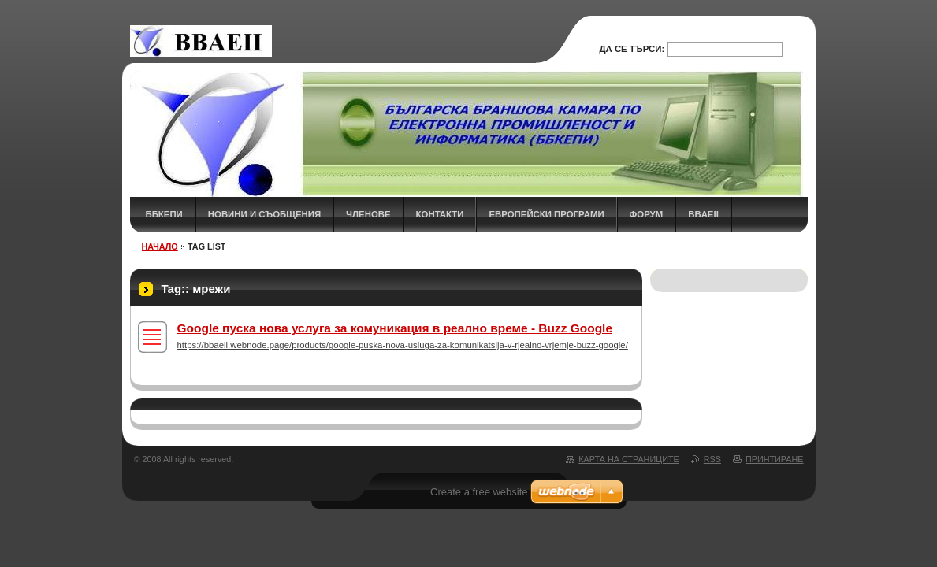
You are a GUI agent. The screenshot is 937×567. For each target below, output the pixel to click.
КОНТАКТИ (440, 214)
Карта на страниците (628, 459)
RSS (712, 459)
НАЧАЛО (160, 246)
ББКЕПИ (164, 214)
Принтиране (775, 459)
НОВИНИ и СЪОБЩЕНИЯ (264, 214)
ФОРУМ (647, 214)
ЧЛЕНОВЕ (368, 214)
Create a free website (479, 492)
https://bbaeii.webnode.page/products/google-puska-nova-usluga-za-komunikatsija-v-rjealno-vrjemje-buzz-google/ (402, 345)
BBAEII (703, 214)
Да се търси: (631, 49)
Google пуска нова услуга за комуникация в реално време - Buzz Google (395, 328)
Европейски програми (546, 214)
